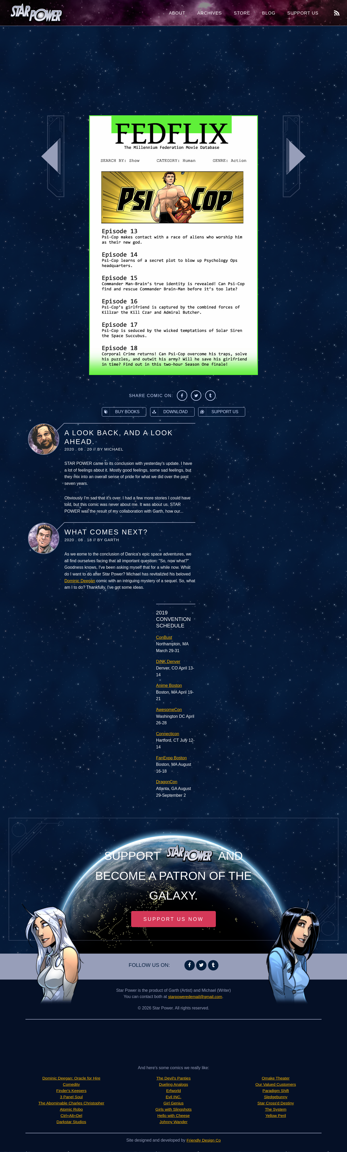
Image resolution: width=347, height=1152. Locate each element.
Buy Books (120, 411)
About (177, 13)
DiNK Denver (168, 661)
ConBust (164, 637)
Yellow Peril (275, 1116)
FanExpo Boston (171, 758)
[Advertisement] (173, 67)
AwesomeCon (169, 709)
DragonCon (166, 782)
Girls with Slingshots (173, 1110)
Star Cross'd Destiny (276, 1103)
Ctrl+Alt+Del (71, 1116)
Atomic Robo (71, 1110)
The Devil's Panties (173, 1078)
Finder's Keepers (71, 1091)
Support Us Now (173, 919)
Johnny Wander (173, 1122)
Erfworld (173, 1091)
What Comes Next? (106, 532)
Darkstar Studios (71, 1122)
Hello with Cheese (173, 1116)
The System (276, 1110)
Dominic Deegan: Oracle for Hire (71, 1078)
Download (169, 411)
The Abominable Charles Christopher (71, 1103)
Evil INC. (173, 1097)
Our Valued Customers (276, 1085)
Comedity (71, 1085)
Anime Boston (169, 685)
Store (242, 13)
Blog (268, 13)
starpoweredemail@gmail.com (195, 997)
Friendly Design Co (203, 1140)
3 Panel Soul (71, 1097)
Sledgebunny (276, 1097)
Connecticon (167, 734)
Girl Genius (173, 1103)
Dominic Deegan (79, 581)
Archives (209, 13)
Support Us (302, 13)
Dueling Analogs (173, 1085)
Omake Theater (275, 1078)
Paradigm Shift (275, 1091)
